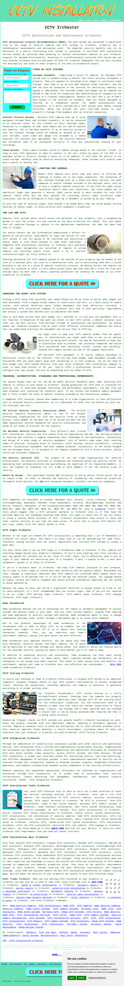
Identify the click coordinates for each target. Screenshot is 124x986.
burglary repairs (88, 885)
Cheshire (31, 932)
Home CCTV (68, 906)
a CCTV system (87, 106)
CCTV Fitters (93, 912)
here (5, 874)
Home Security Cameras (23, 906)
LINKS (88, 20)
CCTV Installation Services (33, 915)
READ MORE (115, 664)
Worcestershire (49, 935)
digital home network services (34, 897)
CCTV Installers (80, 921)
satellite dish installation (68, 888)
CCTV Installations (49, 906)
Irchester (100, 509)
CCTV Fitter (60, 915)
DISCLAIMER (115, 20)
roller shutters (80, 897)
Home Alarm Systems (38, 909)
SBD (41, 481)
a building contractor (16, 891)
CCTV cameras (65, 574)
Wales (74, 932)
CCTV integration (23, 747)
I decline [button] (81, 978)
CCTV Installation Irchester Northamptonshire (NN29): (35, 42)
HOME (81, 20)
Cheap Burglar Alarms (31, 927)
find (11, 843)
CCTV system (55, 51)
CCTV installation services (105, 855)
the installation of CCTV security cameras (63, 797)
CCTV (118, 75)
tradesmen (60, 900)
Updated (32, 964)
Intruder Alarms (77, 924)
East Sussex (100, 932)
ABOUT (95, 20)
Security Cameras (13, 909)
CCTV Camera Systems (65, 909)
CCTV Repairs (34, 921)
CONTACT (104, 20)
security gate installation (82, 894)
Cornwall (85, 932)
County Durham (30, 935)
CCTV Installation (109, 918)
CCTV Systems (37, 918)
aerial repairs (24, 888)
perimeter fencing (62, 891)
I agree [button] (71, 978)
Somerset (115, 932)
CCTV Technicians (27, 924)
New (25, 964)
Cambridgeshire (11, 935)
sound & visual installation (39, 885)
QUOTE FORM (57, 828)
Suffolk (63, 932)
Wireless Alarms (101, 924)
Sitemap (4, 964)
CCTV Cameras (84, 906)
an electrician (39, 894)
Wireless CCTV (89, 909)
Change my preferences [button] (96, 978)
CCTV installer (46, 791)
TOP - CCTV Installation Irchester (23, 941)
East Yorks (66, 935)
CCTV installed (68, 879)
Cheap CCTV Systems (72, 912)
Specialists (42, 964)
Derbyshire (81, 935)
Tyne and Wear (47, 932)
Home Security (112, 912)
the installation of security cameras (51, 816)
